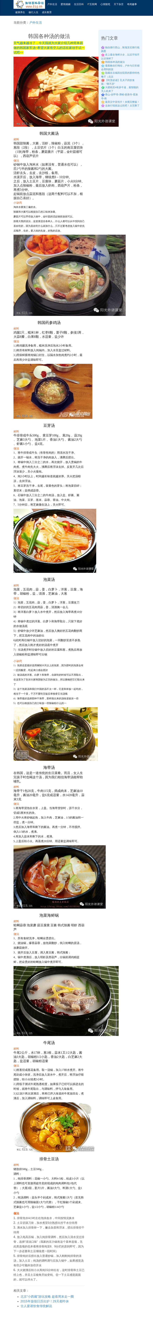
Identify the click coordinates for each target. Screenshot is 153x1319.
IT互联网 (92, 4)
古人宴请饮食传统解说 (36, 1306)
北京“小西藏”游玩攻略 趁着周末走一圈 (47, 1296)
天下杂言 (119, 4)
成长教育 (47, 12)
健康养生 (20, 12)
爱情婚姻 (65, 4)
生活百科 (79, 4)
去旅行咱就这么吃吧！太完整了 (122, 105)
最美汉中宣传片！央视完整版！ (122, 101)
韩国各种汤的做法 (115, 62)
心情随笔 (105, 4)
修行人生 (33, 12)
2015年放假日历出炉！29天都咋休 (45, 1301)
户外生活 (52, 4)
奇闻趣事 (132, 4)
